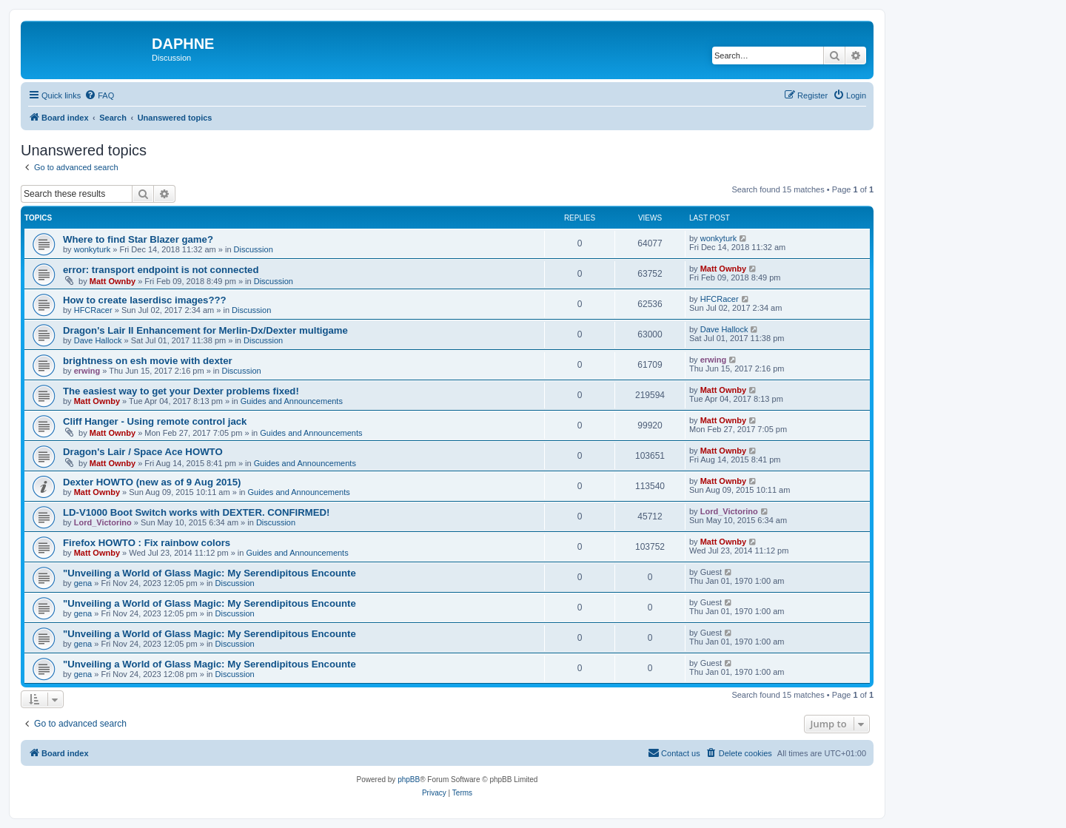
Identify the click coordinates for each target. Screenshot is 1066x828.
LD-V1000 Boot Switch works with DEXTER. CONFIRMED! (196, 512)
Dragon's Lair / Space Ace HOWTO (143, 451)
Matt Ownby (112, 281)
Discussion (253, 249)
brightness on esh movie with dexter (147, 360)
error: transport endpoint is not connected (161, 269)
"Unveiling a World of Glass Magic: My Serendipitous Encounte (209, 573)
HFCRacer (93, 310)
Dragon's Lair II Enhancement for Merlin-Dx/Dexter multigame (205, 330)
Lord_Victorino (103, 522)
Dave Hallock (98, 340)
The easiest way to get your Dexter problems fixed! (181, 391)
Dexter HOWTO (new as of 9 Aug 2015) (152, 482)
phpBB (409, 779)
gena (83, 583)
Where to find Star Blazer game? (138, 239)
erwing (87, 370)
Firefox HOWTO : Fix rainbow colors (146, 542)
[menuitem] (99, 95)
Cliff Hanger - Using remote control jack (155, 421)
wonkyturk (92, 249)
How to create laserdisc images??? (145, 300)
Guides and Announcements (292, 401)
